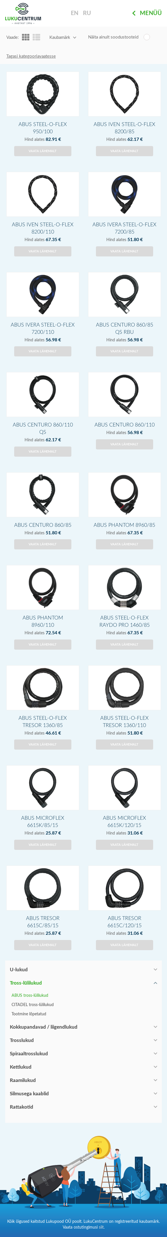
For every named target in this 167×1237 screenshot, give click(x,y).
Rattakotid (21, 1107)
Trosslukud (22, 1040)
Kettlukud (20, 1067)
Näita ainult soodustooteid (113, 37)
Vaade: (12, 37)
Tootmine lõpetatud (29, 1014)
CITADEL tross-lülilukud (33, 1005)
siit (101, 1227)
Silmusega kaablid (29, 1093)
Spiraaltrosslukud (29, 1053)
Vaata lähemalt (43, 151)
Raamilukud (23, 1080)
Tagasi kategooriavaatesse (31, 56)
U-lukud (19, 969)
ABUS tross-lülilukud (30, 996)
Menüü (147, 13)
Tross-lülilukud (26, 983)
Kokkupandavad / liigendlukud (43, 1027)
